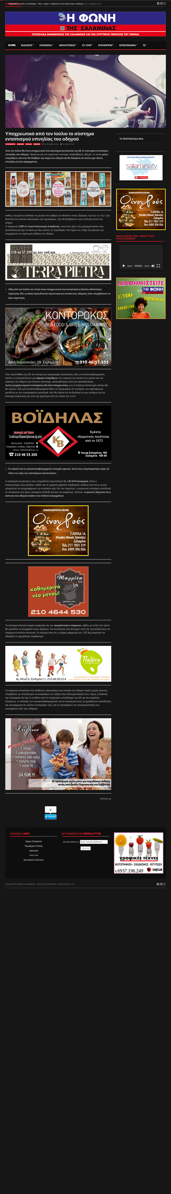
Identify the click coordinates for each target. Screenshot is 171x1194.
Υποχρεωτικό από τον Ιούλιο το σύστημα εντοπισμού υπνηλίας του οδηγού (49, 136)
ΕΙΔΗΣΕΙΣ (26, 45)
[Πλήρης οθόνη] (158, 266)
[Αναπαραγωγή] (123, 266)
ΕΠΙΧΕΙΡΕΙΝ (105, 45)
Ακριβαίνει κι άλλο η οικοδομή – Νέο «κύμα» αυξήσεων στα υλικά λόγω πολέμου (46, 3)
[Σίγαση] (153, 266)
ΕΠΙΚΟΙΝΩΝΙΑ (127, 45)
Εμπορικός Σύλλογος (34, 860)
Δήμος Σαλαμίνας (33, 841)
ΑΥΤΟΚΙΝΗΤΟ (10, 144)
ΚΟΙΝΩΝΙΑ (45, 45)
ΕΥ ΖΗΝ (86, 45)
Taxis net (33, 855)
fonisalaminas (68, 144)
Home (12, 45)
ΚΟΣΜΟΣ (37, 144)
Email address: (85, 842)
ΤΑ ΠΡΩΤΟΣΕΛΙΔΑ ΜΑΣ (131, 139)
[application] (141, 257)
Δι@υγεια (33, 850)
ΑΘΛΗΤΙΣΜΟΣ (67, 45)
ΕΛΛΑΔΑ (29, 144)
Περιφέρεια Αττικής (34, 846)
